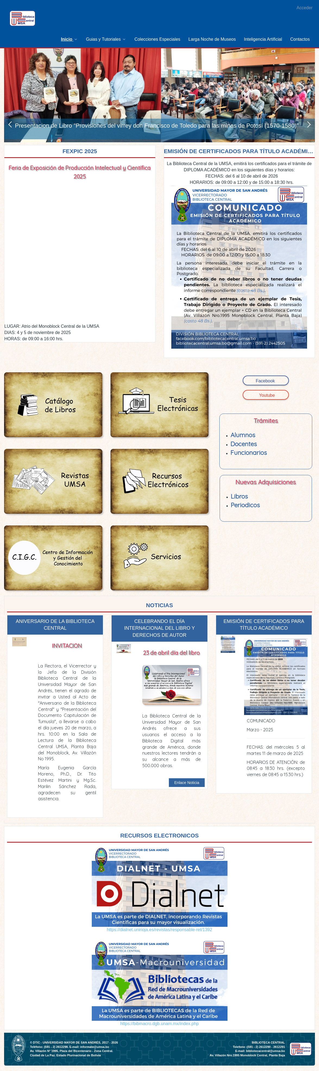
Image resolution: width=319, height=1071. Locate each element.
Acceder (304, 7)
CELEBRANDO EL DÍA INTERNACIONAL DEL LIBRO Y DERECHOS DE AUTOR (159, 628)
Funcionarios (248, 452)
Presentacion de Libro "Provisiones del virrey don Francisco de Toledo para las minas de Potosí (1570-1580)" (157, 125)
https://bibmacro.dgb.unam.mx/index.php (159, 1023)
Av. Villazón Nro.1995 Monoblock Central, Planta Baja (247, 1055)
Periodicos (245, 505)
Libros (239, 496)
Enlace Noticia (186, 782)
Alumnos (242, 435)
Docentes (243, 444)
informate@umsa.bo (94, 1046)
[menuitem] (69, 39)
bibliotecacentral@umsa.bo (265, 1051)
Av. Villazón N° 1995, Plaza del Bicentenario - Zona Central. (71, 1051)
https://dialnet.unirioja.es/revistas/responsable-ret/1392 (159, 929)
